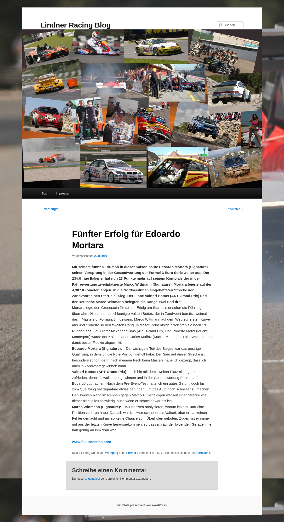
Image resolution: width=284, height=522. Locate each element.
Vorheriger (49, 209)
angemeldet (92, 478)
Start (45, 193)
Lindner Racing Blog (75, 25)
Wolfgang (111, 453)
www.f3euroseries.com (91, 442)
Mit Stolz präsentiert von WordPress (142, 505)
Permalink (203, 453)
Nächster (235, 209)
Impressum (63, 193)
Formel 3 (132, 453)
